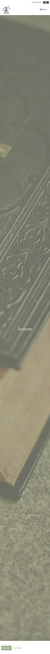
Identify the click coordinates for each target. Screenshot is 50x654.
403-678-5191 (36, 2)
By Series (18, 648)
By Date (6, 648)
